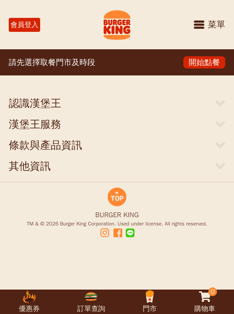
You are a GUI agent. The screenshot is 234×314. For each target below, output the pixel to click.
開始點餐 (204, 62)
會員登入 (24, 24)
